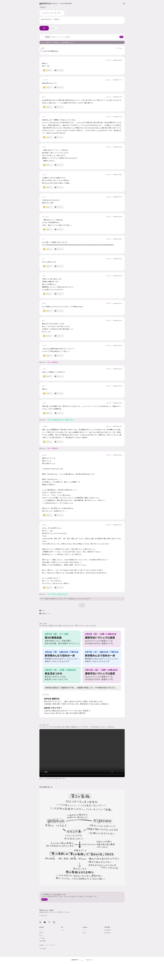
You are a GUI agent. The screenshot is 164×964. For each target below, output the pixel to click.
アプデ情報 (42, 938)
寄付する (44, 899)
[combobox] (54, 28)
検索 (121, 36)
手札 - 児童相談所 (52, 362)
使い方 (42, 598)
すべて (47, 36)
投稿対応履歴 (42, 940)
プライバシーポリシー (50, 945)
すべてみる (119, 48)
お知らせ (41, 932)
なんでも (43, 7)
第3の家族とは (108, 930)
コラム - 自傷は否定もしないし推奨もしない (60, 419)
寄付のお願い (108, 932)
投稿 (44, 28)
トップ (41, 930)
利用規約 (41, 945)
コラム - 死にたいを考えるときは (57, 594)
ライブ (62, 930)
